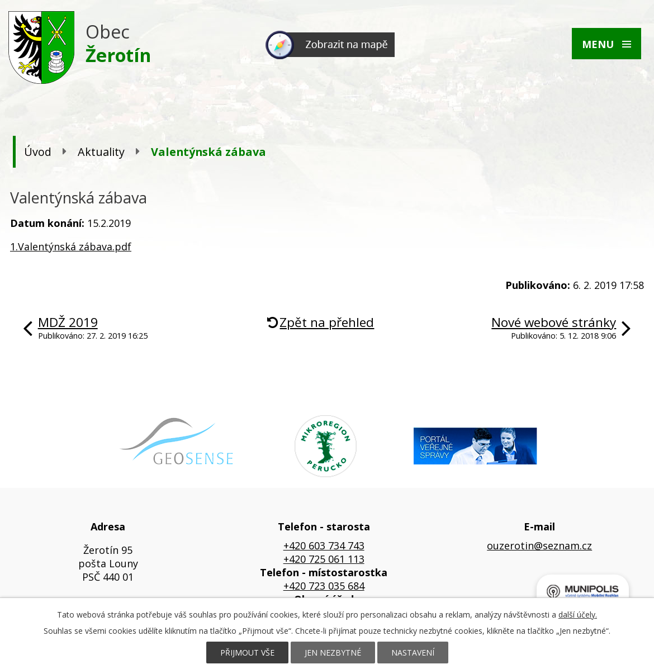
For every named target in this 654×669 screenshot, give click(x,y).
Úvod (37, 151)
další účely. (577, 614)
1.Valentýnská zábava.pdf (70, 246)
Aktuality (101, 151)
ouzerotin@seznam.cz (539, 545)
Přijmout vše (247, 652)
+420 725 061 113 (323, 559)
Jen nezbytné (333, 652)
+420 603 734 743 (323, 545)
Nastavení (412, 652)
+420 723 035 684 (323, 585)
